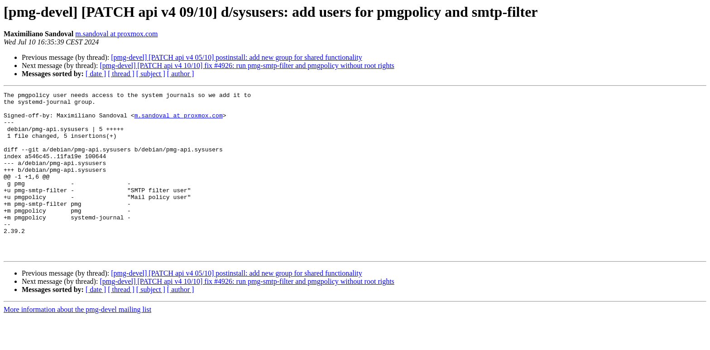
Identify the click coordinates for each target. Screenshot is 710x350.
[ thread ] (121, 74)
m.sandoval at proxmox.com (116, 34)
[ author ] (180, 74)
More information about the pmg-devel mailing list (77, 342)
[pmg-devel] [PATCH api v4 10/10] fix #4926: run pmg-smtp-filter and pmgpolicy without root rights (247, 65)
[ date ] (96, 74)
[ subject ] (150, 74)
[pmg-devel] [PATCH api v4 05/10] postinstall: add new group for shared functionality (236, 57)
